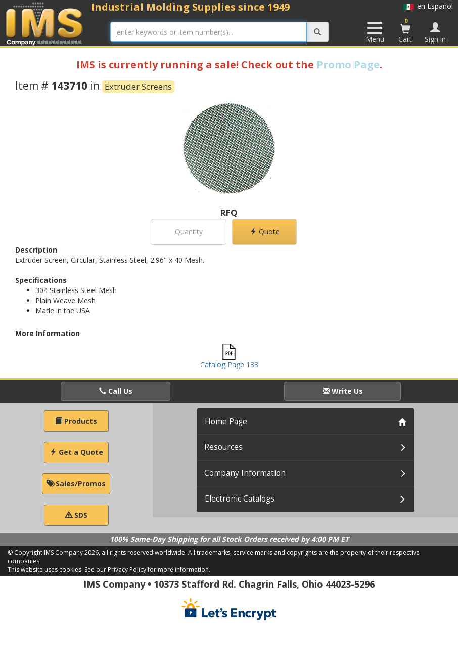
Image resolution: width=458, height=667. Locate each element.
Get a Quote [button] (76, 452)
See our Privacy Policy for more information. (147, 569)
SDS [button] (76, 515)
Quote (265, 231)
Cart (405, 30)
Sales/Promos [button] (76, 483)
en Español (428, 6)
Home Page (226, 421)
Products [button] (76, 421)
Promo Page (348, 64)
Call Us (115, 391)
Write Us (343, 391)
